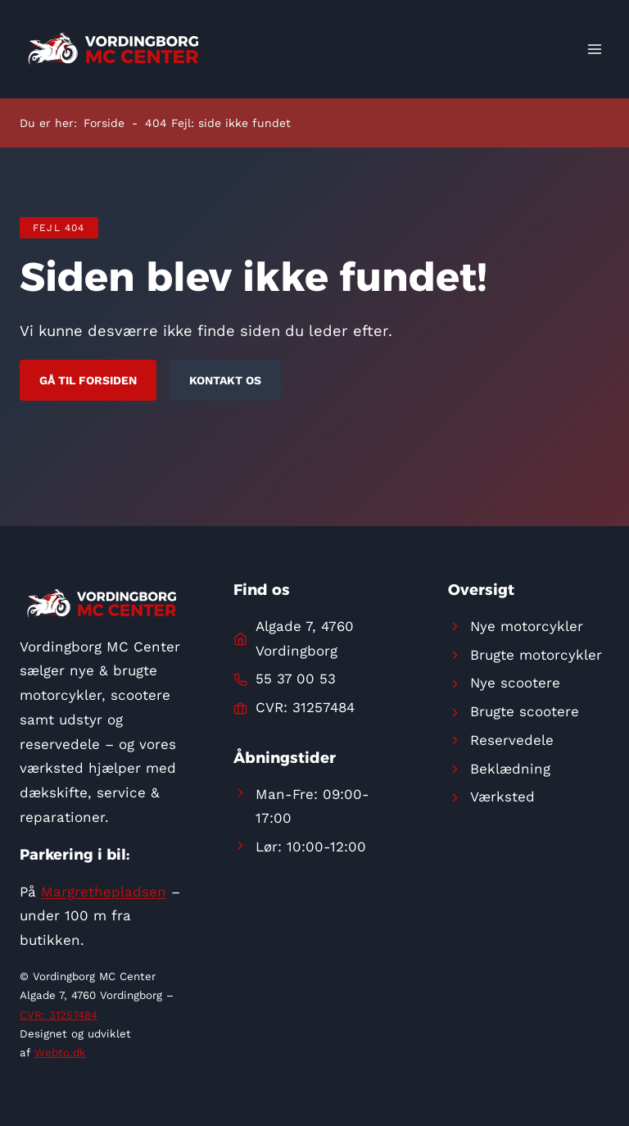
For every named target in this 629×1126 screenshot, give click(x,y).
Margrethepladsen (103, 891)
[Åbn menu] (594, 48)
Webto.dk (60, 1053)
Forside (104, 122)
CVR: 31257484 (58, 1015)
